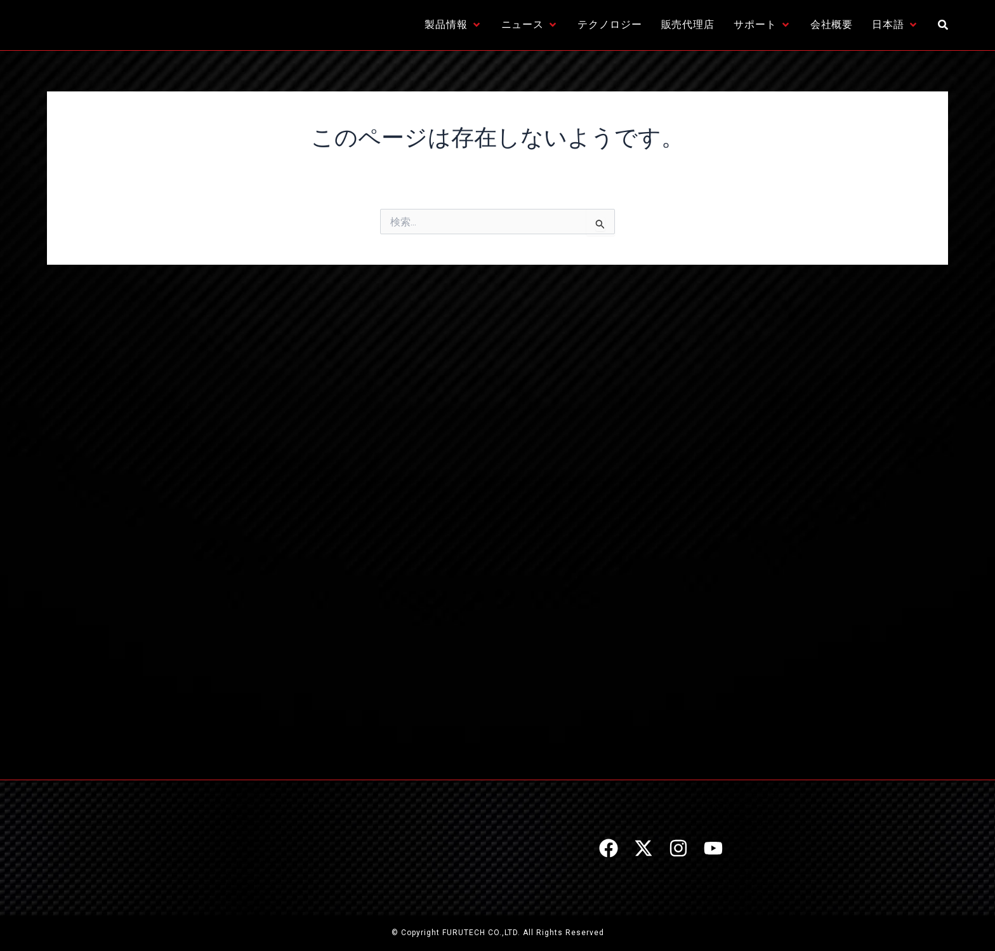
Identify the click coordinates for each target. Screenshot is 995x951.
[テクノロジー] (609, 24)
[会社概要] (832, 24)
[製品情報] (453, 24)
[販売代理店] (688, 24)
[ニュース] (530, 24)
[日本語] (895, 24)
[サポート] (762, 24)
